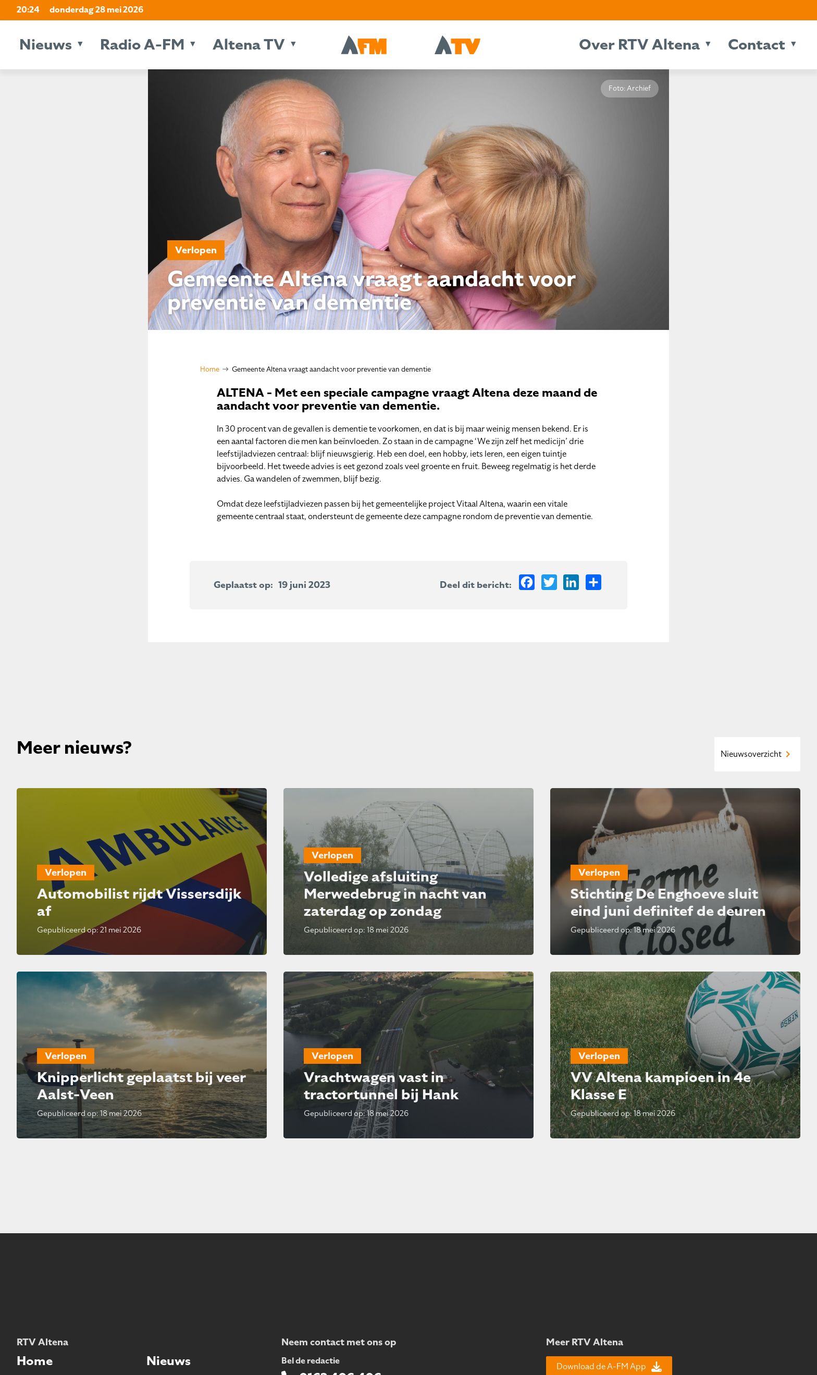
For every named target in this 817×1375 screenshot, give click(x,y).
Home (209, 369)
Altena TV (249, 44)
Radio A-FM (142, 44)
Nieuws (45, 44)
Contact (756, 44)
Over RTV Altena (639, 44)
